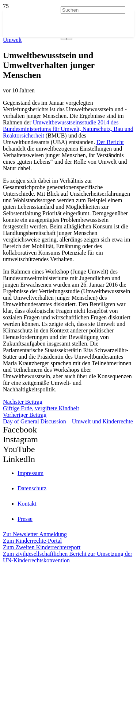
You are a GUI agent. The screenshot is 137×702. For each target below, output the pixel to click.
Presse (25, 519)
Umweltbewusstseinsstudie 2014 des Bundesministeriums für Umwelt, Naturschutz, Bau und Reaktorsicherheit (68, 129)
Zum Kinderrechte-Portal (32, 541)
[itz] (68, 598)
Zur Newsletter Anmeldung (35, 534)
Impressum (30, 473)
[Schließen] (69, 39)
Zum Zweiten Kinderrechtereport (41, 547)
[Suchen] (93, 10)
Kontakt (27, 503)
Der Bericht (110, 142)
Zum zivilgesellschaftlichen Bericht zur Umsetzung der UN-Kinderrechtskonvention (67, 557)
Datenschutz (32, 488)
